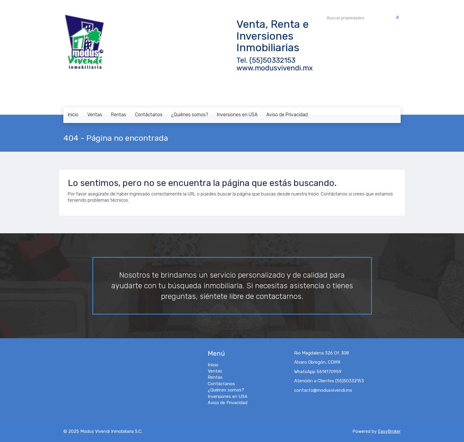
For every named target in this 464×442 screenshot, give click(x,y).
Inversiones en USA (237, 114)
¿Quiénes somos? (189, 114)
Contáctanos (148, 114)
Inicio (73, 114)
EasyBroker (389, 431)
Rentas (118, 114)
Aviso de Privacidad (287, 114)
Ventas (94, 114)
